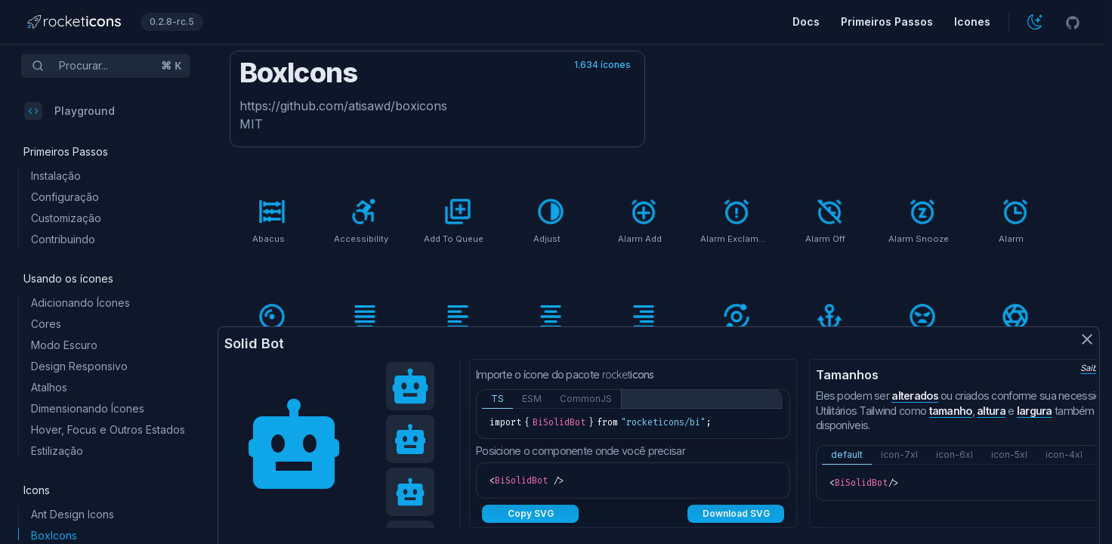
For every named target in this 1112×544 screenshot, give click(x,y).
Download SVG (736, 513)
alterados (914, 395)
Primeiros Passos (887, 21)
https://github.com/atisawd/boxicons (343, 105)
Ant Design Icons (72, 514)
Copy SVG (531, 513)
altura (991, 410)
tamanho (950, 410)
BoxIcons (54, 535)
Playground (69, 111)
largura (1034, 410)
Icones (972, 21)
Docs (806, 21)
